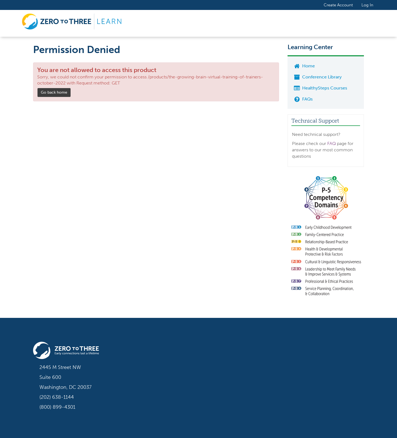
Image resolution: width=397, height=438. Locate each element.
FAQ (331, 143)
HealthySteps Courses (320, 88)
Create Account (338, 4)
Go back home (54, 92)
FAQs (302, 99)
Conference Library (317, 77)
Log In (367, 4)
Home (304, 65)
